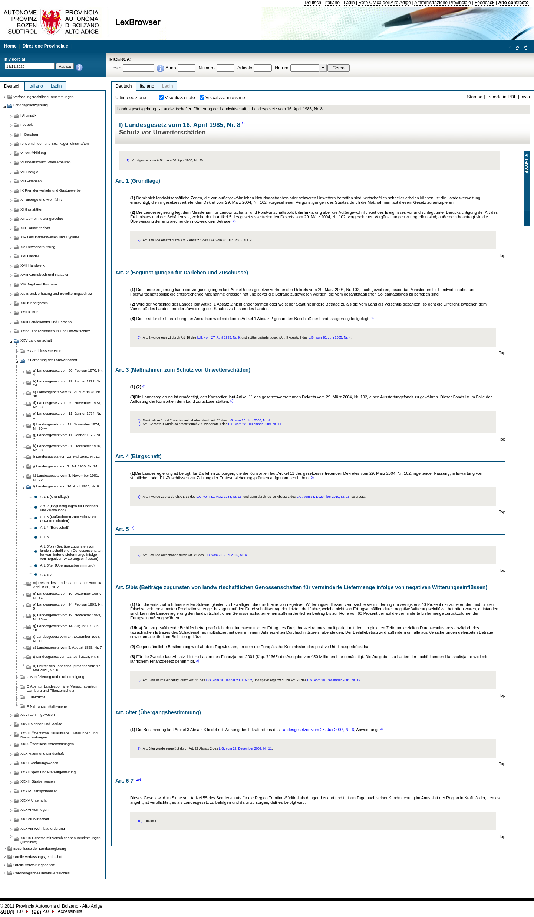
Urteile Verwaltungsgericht (34, 865)
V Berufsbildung (33, 153)
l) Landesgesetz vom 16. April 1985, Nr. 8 (66, 486)
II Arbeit (26, 125)
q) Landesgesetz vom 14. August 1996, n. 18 (66, 628)
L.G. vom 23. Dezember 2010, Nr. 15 (323, 497)
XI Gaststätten (31, 209)
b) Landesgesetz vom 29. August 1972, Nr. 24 (67, 383)
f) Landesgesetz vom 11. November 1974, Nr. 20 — (66, 426)
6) (312, 477)
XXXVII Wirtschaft (34, 819)
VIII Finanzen (31, 181)
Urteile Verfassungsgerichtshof (37, 857)
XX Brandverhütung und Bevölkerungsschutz (56, 293)
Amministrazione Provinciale (442, 2)
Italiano (332, 2)
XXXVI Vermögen (34, 809)
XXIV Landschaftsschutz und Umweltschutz (55, 331)
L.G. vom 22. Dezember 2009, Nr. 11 (254, 424)
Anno (170, 68)
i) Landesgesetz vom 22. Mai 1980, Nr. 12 (66, 456)
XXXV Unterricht (33, 800)
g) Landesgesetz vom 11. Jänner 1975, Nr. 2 (67, 437)
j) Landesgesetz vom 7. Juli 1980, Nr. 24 (65, 466)
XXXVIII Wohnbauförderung (42, 828)
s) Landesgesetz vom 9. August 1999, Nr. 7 (67, 647)
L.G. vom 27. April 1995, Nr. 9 (218, 337)
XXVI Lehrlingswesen (37, 714)
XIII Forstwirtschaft (35, 228)
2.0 (40, 911)
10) (138, 779)
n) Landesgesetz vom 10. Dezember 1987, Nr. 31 (67, 595)
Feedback (484, 2)
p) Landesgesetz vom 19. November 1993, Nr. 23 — (67, 617)
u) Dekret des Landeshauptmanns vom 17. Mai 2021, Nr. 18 (67, 668)
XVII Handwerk (32, 265)
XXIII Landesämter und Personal (46, 322)
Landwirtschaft (175, 109)
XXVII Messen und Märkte (41, 724)
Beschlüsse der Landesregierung (39, 848)
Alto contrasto (513, 2)
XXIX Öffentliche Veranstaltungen (47, 744)
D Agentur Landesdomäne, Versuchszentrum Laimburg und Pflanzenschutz (62, 688)
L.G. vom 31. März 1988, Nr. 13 (218, 497)
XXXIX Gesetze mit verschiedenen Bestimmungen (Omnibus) (60, 840)
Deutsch (312, 2)
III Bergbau (29, 134)
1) (243, 123)
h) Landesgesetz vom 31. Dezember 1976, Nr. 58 (67, 448)
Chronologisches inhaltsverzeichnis (41, 873)
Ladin (349, 2)
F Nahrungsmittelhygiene (47, 706)
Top (502, 255)
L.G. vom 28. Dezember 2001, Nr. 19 (333, 680)
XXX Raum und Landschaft (42, 753)
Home (10, 46)
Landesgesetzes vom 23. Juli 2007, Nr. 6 (317, 729)
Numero (206, 68)
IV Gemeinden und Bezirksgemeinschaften (54, 143)
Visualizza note (180, 97)
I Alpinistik (28, 115)
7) (132, 528)
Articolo (245, 68)
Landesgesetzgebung (136, 109)
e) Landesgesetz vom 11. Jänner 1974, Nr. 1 (67, 415)
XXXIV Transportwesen (38, 791)
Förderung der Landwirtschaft (219, 109)
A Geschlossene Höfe (44, 351)
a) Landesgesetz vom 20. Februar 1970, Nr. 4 (68, 372)
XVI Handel (29, 256)
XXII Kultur (28, 312)
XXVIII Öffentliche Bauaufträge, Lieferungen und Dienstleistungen (59, 735)
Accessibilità (69, 911)
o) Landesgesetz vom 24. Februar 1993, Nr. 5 (68, 606)
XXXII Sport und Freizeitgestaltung (48, 772)
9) (381, 729)
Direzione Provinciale (45, 46)
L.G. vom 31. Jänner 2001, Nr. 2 (229, 680)
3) (372, 318)
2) (234, 221)
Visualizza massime (225, 97)
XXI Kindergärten (34, 303)
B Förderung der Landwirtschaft (52, 360)
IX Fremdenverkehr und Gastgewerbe (50, 190)
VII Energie (29, 172)
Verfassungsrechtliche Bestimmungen (43, 97)
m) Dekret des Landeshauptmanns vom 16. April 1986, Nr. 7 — (67, 585)
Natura (282, 68)
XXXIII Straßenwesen (37, 781)
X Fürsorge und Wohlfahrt (41, 200)
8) (197, 661)
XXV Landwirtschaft (36, 340)
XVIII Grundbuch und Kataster (44, 275)
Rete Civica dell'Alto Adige (384, 2)
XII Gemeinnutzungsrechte (41, 218)
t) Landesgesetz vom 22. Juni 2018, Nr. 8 (66, 657)
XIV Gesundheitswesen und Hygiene (49, 237)
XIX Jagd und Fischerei (38, 284)
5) (231, 401)
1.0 (11, 911)
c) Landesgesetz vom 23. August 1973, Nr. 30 (67, 394)
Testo (116, 68)
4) (143, 386)
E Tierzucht (36, 697)
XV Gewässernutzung (37, 247)
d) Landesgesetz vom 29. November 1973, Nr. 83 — (67, 405)
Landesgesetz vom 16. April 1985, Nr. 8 (287, 109)
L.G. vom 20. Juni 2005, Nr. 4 (330, 337)
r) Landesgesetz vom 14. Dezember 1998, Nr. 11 (66, 638)
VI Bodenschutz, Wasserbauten (45, 162)
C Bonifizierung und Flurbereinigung (55, 677)
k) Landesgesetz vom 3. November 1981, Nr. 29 (66, 477)
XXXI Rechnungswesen (39, 763)
